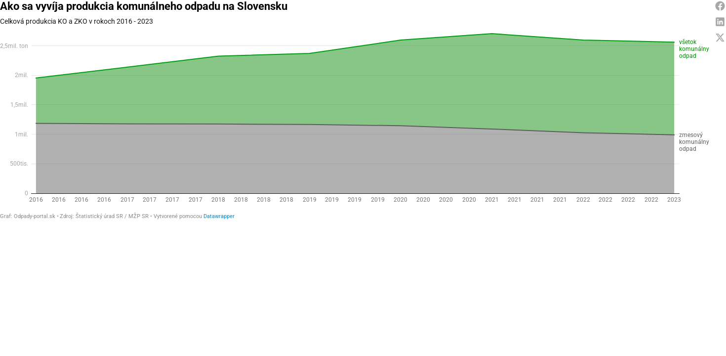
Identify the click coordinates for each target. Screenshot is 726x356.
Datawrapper (219, 216)
